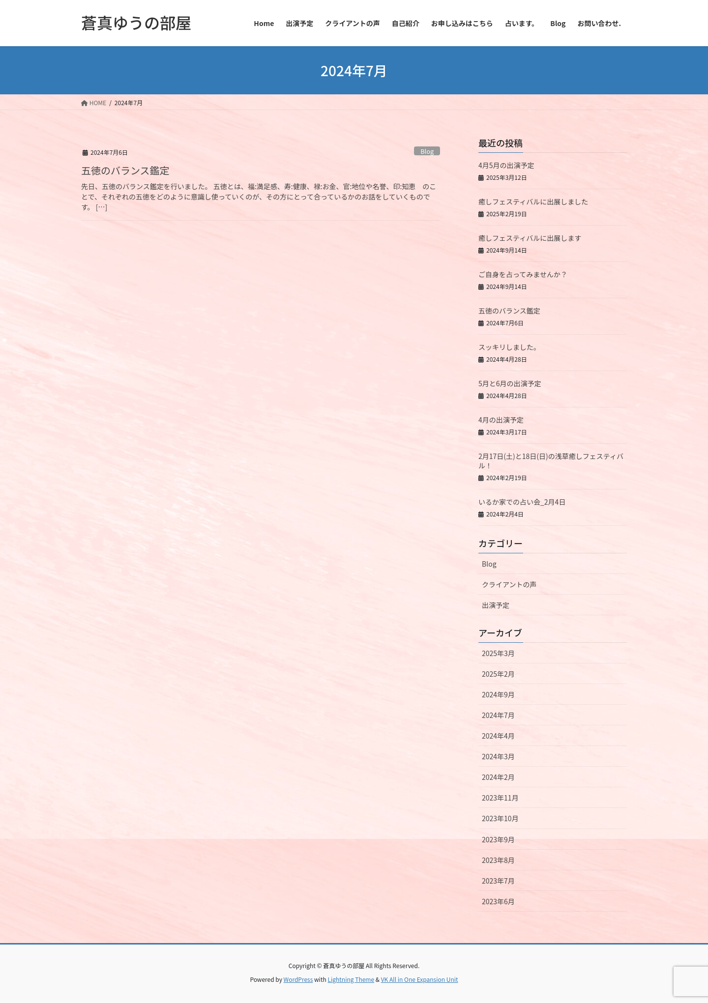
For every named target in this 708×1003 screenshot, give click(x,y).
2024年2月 (498, 777)
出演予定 (495, 605)
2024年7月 (498, 715)
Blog (427, 151)
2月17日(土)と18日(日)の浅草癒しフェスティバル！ (550, 461)
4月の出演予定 (501, 420)
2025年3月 (498, 653)
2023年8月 (498, 860)
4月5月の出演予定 (506, 165)
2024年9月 (498, 694)
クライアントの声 (509, 584)
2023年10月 (500, 818)
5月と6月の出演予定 (509, 383)
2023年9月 (498, 839)
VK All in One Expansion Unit (419, 979)
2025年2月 (498, 674)
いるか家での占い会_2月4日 (521, 502)
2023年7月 (498, 881)
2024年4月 (498, 736)
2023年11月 (500, 797)
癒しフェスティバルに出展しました (533, 201)
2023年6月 (498, 901)
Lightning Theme (350, 979)
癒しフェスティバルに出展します (529, 238)
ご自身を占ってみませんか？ (522, 274)
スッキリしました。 (509, 347)
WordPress (298, 979)
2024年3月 (498, 756)
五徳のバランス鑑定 (125, 170)
